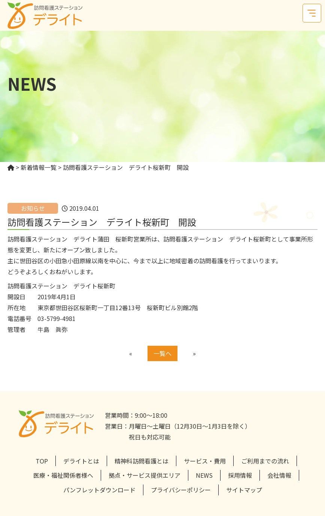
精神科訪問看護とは (141, 460)
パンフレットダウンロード (99, 489)
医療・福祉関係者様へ (63, 475)
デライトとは (81, 460)
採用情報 (240, 475)
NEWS (204, 475)
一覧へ (162, 353)
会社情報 (279, 475)
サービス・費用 (205, 460)
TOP (42, 460)
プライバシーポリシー (181, 489)
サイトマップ (244, 489)
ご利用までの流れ (265, 460)
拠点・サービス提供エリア (144, 475)
